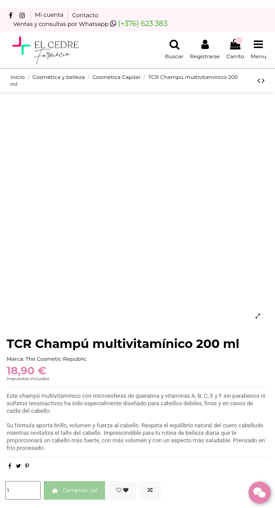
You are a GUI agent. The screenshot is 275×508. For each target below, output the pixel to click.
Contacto (85, 15)
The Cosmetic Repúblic (56, 358)
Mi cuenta (50, 15)
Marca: (15, 358)
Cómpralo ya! (74, 490)
